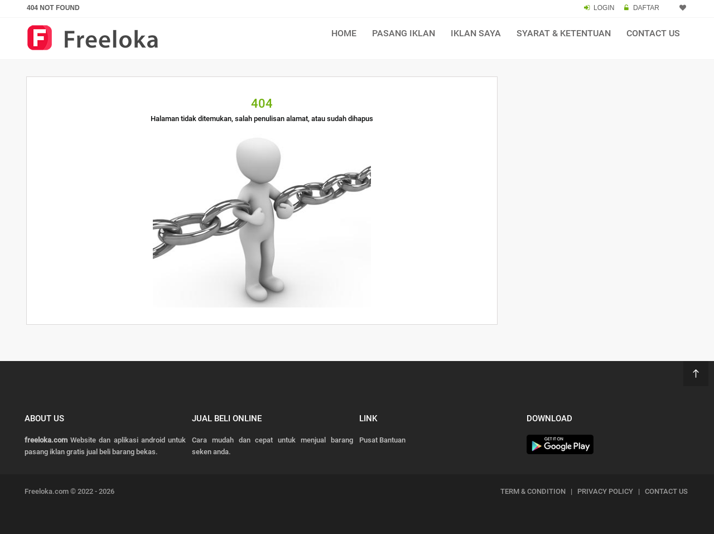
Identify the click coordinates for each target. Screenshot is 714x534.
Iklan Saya (476, 33)
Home (343, 33)
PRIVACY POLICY (605, 491)
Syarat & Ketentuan (564, 33)
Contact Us (653, 33)
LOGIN (604, 8)
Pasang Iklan (403, 33)
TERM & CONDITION (533, 491)
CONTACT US (666, 491)
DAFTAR (646, 8)
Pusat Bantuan (382, 440)
